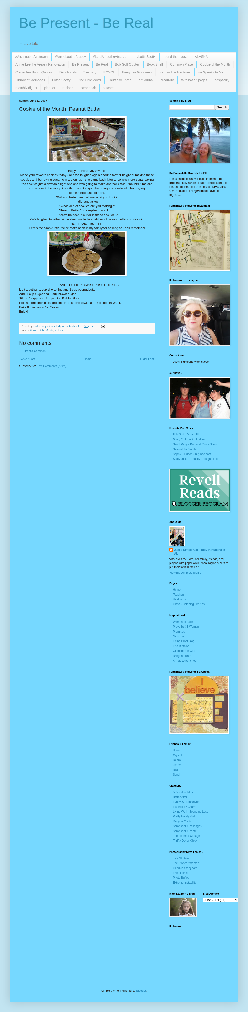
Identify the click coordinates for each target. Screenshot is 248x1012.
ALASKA (201, 56)
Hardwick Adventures (175, 72)
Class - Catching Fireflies (189, 604)
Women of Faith (183, 622)
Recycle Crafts (182, 821)
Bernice (178, 750)
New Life (178, 636)
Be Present (80, 64)
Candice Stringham (185, 868)
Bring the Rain (182, 656)
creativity (167, 80)
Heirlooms (179, 599)
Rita (175, 769)
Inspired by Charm (184, 806)
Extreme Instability (184, 882)
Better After (180, 797)
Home (88, 359)
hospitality (221, 80)
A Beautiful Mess (183, 792)
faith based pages (194, 80)
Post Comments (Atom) (51, 366)
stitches (108, 88)
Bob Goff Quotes (127, 64)
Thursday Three (120, 80)
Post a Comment (35, 351)
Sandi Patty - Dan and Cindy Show (195, 444)
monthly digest (26, 88)
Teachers (179, 594)
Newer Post (27, 359)
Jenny (177, 764)
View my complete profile (185, 572)
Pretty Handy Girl (184, 816)
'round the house (175, 56)
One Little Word (89, 80)
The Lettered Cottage (186, 836)
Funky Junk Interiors (186, 801)
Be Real (102, 64)
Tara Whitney (181, 858)
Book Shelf (155, 64)
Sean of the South (184, 449)
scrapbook (88, 88)
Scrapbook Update (184, 831)
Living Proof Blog (184, 641)
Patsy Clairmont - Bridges (189, 439)
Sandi (176, 774)
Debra (177, 760)
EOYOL (109, 72)
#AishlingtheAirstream (31, 56)
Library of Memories (30, 80)
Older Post (147, 359)
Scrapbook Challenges (187, 826)
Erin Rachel (180, 873)
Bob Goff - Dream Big (186, 434)
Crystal (177, 755)
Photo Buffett (181, 877)
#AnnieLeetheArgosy (70, 56)
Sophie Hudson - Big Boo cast (192, 454)
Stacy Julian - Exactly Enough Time (195, 459)
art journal (146, 80)
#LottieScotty (146, 56)
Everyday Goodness (137, 72)
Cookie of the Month (215, 64)
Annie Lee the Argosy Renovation (40, 64)
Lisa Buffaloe (181, 646)
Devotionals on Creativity (77, 72)
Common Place (181, 64)
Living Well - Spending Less (190, 811)
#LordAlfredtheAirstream (111, 56)
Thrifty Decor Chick (185, 840)
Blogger (141, 990)
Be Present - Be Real (86, 23)
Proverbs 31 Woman (186, 626)
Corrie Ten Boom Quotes (34, 72)
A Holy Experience (184, 660)
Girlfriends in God (184, 651)
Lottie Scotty (61, 80)
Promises (179, 631)
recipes (67, 88)
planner (49, 88)
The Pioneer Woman (186, 863)
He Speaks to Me (210, 72)
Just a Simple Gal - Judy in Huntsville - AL (200, 552)
